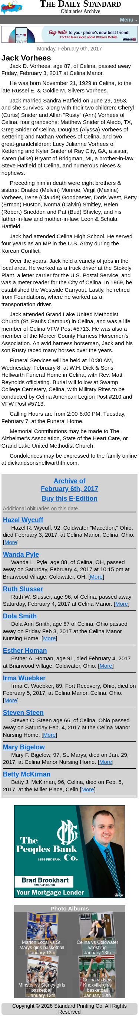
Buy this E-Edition (69, 498)
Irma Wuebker (24, 678)
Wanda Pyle (21, 554)
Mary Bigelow (24, 747)
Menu (129, 20)
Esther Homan (25, 650)
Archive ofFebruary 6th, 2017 (69, 485)
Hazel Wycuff (23, 520)
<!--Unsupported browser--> (69, 951)
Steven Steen (23, 712)
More (10, 542)
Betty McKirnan (26, 774)
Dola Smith (20, 616)
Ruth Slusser (23, 589)
